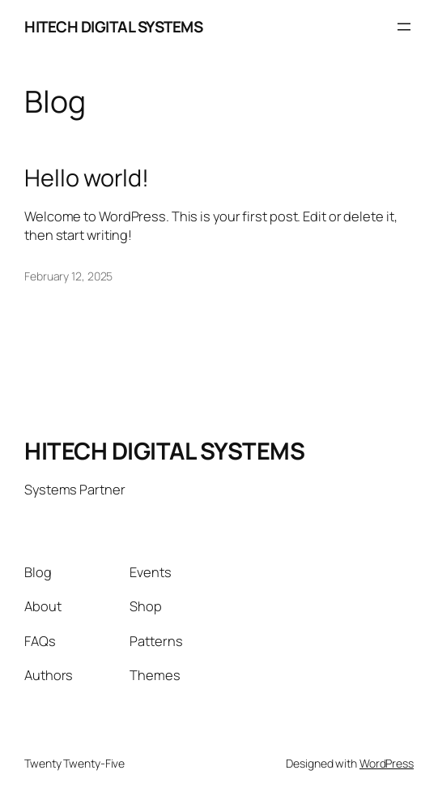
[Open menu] (404, 26)
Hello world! (86, 177)
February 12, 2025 (68, 276)
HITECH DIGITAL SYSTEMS (113, 26)
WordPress (386, 763)
